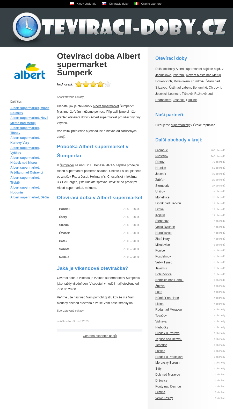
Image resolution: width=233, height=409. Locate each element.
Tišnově (187, 94)
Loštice (160, 351)
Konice (160, 250)
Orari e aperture (151, 3)
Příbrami (178, 75)
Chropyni (215, 87)
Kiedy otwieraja (86, 3)
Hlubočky (161, 327)
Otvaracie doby (118, 3)
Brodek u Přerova (167, 333)
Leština (160, 392)
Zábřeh (160, 180)
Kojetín (160, 215)
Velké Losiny (164, 398)
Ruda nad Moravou (168, 309)
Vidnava (160, 321)
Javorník (161, 268)
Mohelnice (162, 197)
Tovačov (161, 315)
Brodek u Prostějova (169, 357)
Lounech (174, 94)
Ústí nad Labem (180, 87)
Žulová (160, 286)
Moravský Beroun (167, 362)
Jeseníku (179, 100)
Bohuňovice (163, 274)
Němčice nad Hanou (169, 280)
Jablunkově (163, 75)
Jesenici (160, 94)
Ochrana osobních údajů (100, 336)
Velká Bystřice (165, 227)
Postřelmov (163, 256)
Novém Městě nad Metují (203, 75)
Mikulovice (162, 245)
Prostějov (161, 156)
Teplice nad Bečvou (168, 339)
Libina (159, 304)
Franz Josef (80, 176)
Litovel (159, 209)
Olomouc (161, 150)
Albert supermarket (106, 106)
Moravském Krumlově (189, 81)
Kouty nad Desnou (168, 386)
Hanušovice (163, 233)
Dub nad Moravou (167, 374)
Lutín (158, 292)
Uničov (160, 191)
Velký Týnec (163, 262)
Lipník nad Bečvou (168, 203)
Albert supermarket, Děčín (29, 197)
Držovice (161, 380)
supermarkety (180, 125)
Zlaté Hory (162, 239)
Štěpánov (162, 221)
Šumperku (67, 165)
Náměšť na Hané (167, 298)
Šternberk (162, 186)
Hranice (160, 168)
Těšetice (161, 345)
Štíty (158, 368)
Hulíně (192, 100)
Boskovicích (163, 81)
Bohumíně (200, 87)
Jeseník (160, 174)
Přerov (159, 162)
